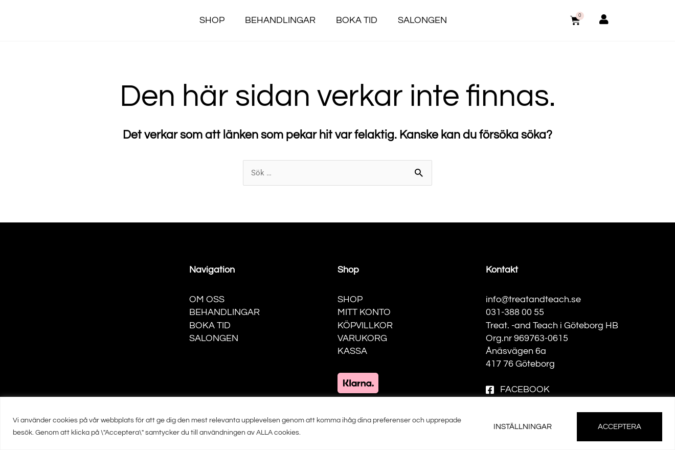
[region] (337, 423)
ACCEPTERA (619, 427)
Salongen (422, 20)
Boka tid (356, 20)
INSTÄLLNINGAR (522, 427)
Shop (211, 20)
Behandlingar (280, 20)
